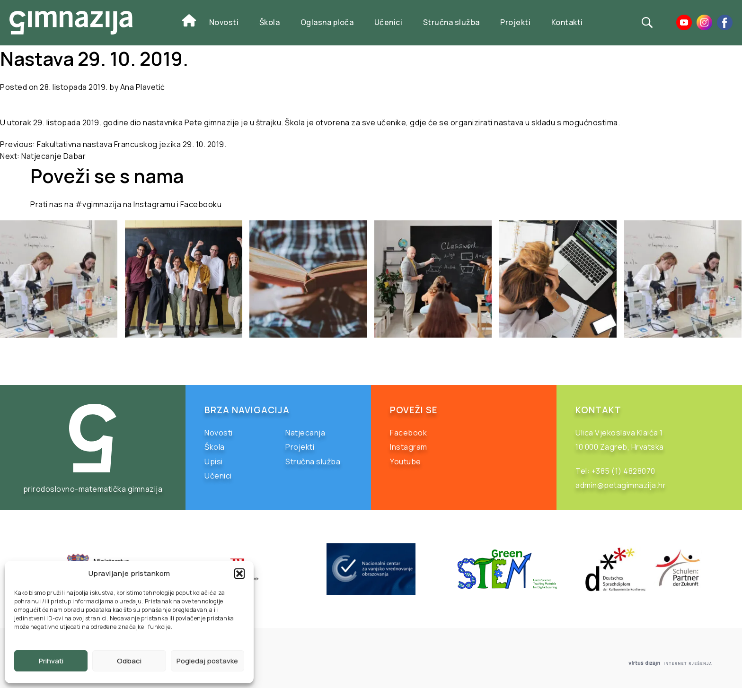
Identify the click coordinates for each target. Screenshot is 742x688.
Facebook (408, 432)
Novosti (224, 22)
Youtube (405, 461)
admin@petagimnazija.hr (620, 485)
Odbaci (129, 661)
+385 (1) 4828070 (623, 471)
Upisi (213, 461)
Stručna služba (451, 22)
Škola (269, 22)
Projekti (515, 22)
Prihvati (51, 661)
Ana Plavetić (142, 87)
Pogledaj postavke (207, 661)
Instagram (408, 447)
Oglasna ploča (327, 22)
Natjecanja (305, 432)
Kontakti (567, 22)
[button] (239, 573)
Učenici (388, 22)
